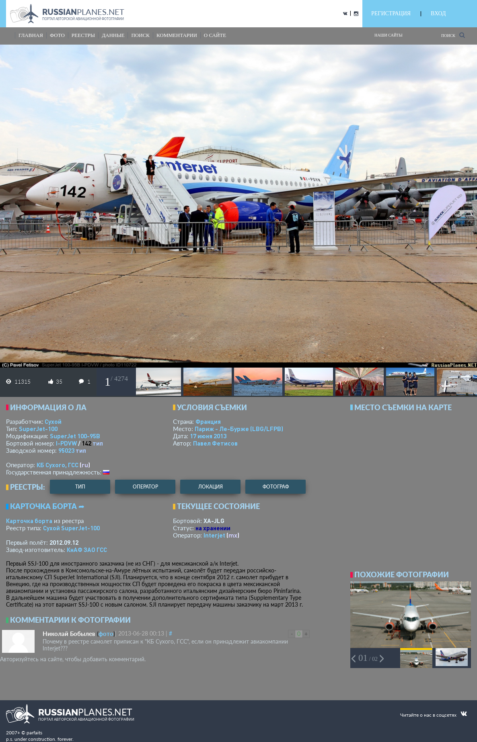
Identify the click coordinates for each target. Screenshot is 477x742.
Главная (31, 35)
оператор (145, 487)
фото (57, 35)
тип (98, 443)
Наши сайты (388, 35)
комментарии (176, 35)
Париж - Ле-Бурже (239, 428)
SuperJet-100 (38, 428)
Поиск (453, 35)
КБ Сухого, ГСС (57, 464)
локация (210, 487)
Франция (208, 421)
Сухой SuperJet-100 (71, 527)
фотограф (276, 487)
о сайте (215, 35)
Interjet (214, 535)
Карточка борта (29, 520)
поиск (140, 35)
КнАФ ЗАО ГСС (87, 549)
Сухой (53, 421)
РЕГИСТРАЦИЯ (391, 13)
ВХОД (438, 13)
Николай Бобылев (69, 633)
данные (113, 35)
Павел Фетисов (215, 443)
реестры (83, 35)
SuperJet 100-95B (75, 435)
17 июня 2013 (208, 435)
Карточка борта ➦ (47, 506)
